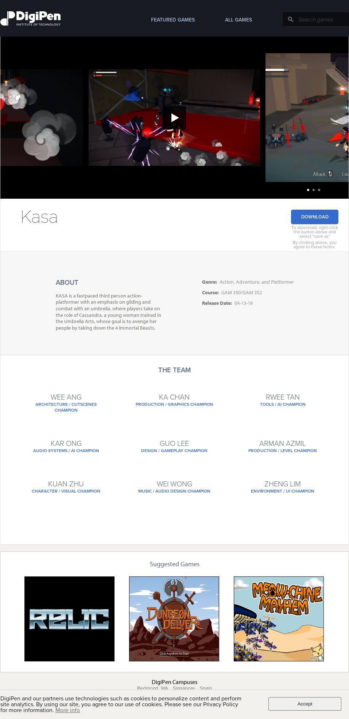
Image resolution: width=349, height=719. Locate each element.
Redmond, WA (152, 688)
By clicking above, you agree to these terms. (315, 244)
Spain (206, 688)
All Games (238, 20)
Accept (305, 704)
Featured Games (173, 20)
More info (67, 710)
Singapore (184, 688)
